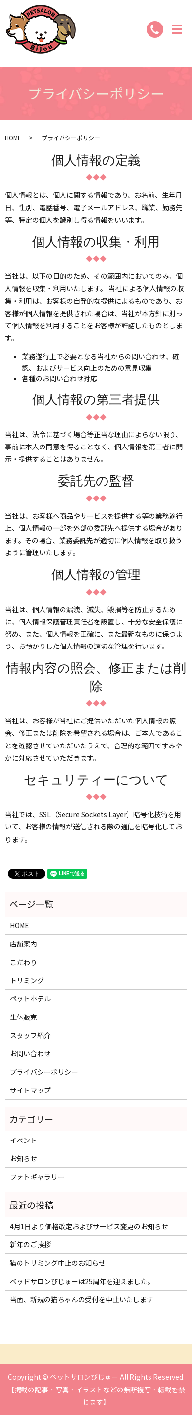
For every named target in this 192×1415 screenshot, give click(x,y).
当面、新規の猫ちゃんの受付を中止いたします (81, 1299)
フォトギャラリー (37, 1177)
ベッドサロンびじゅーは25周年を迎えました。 (82, 1281)
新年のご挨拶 (30, 1244)
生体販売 (23, 1017)
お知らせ (23, 1158)
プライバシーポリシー (44, 1072)
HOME (13, 137)
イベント (23, 1140)
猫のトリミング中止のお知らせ (58, 1262)
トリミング (27, 980)
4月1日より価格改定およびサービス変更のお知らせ (89, 1226)
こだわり (23, 962)
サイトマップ (30, 1090)
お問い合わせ (30, 1053)
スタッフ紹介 (30, 1035)
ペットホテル (30, 998)
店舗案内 (23, 943)
